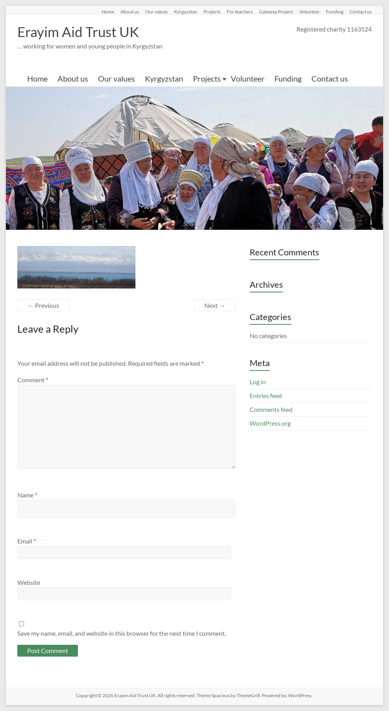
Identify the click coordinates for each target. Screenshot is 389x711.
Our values (156, 11)
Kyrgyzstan (185, 11)
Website (28, 582)
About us (129, 11)
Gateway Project (276, 11)
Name (27, 495)
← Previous (43, 305)
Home (108, 11)
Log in (258, 381)
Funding (334, 11)
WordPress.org (270, 423)
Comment (32, 379)
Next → (214, 305)
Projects (212, 11)
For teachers (240, 11)
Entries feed (266, 395)
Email (26, 541)
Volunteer (309, 11)
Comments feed (271, 409)
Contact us (361, 11)
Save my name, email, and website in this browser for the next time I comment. (121, 633)
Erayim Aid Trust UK (79, 31)
